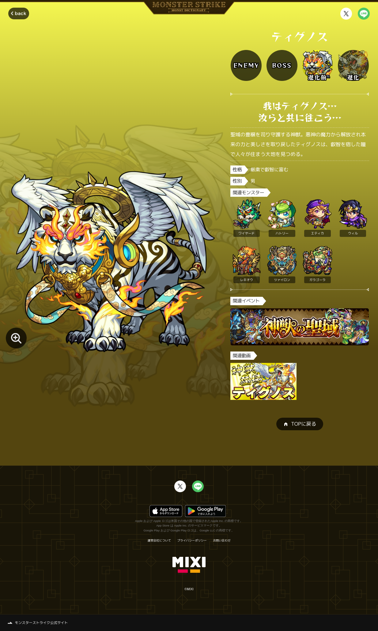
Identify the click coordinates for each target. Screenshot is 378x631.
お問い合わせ (222, 540)
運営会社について (159, 540)
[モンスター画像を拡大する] (16, 338)
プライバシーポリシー (192, 540)
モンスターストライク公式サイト (41, 622)
